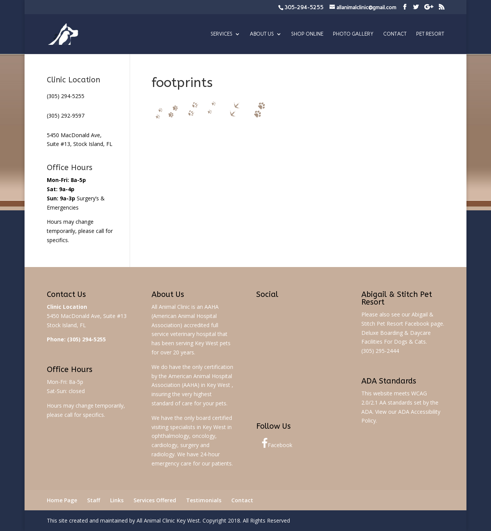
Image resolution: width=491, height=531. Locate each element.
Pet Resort (430, 34)
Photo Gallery (353, 34)
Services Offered (154, 500)
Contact (395, 34)
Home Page (62, 500)
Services (221, 34)
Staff (93, 500)
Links (117, 500)
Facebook (277, 443)
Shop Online (307, 34)
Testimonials (203, 500)
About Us (262, 34)
